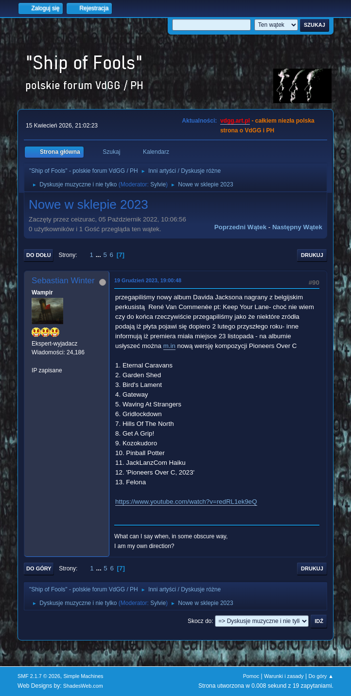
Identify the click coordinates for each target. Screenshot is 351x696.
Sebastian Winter (63, 280)
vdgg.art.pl (235, 120)
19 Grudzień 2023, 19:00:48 (147, 280)
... (99, 254)
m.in (169, 345)
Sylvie (158, 184)
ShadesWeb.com (83, 686)
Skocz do (199, 621)
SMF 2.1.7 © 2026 (39, 676)
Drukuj (312, 255)
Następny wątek (297, 227)
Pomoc (251, 676)
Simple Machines (83, 676)
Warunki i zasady (284, 676)
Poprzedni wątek (240, 227)
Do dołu (38, 255)
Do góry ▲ (320, 676)
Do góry (39, 568)
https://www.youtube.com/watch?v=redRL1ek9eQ (186, 501)
